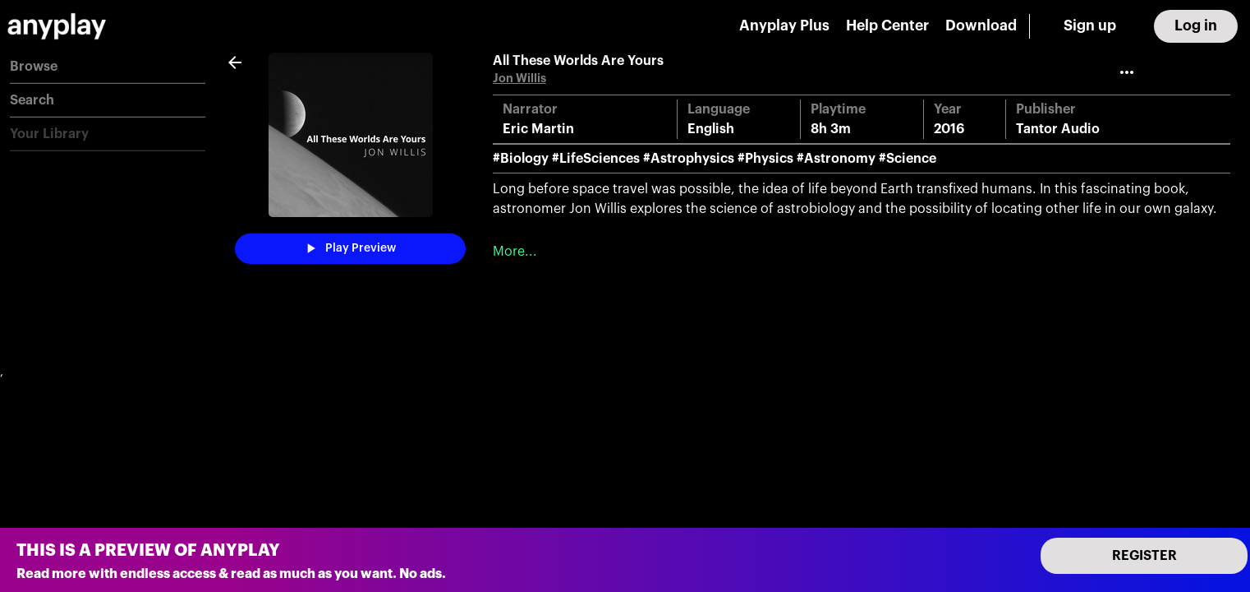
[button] (107, 67)
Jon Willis (519, 78)
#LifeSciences (596, 158)
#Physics (765, 158)
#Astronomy (836, 158)
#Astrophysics (688, 158)
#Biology (521, 158)
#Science (907, 158)
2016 (949, 129)
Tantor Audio (1058, 129)
